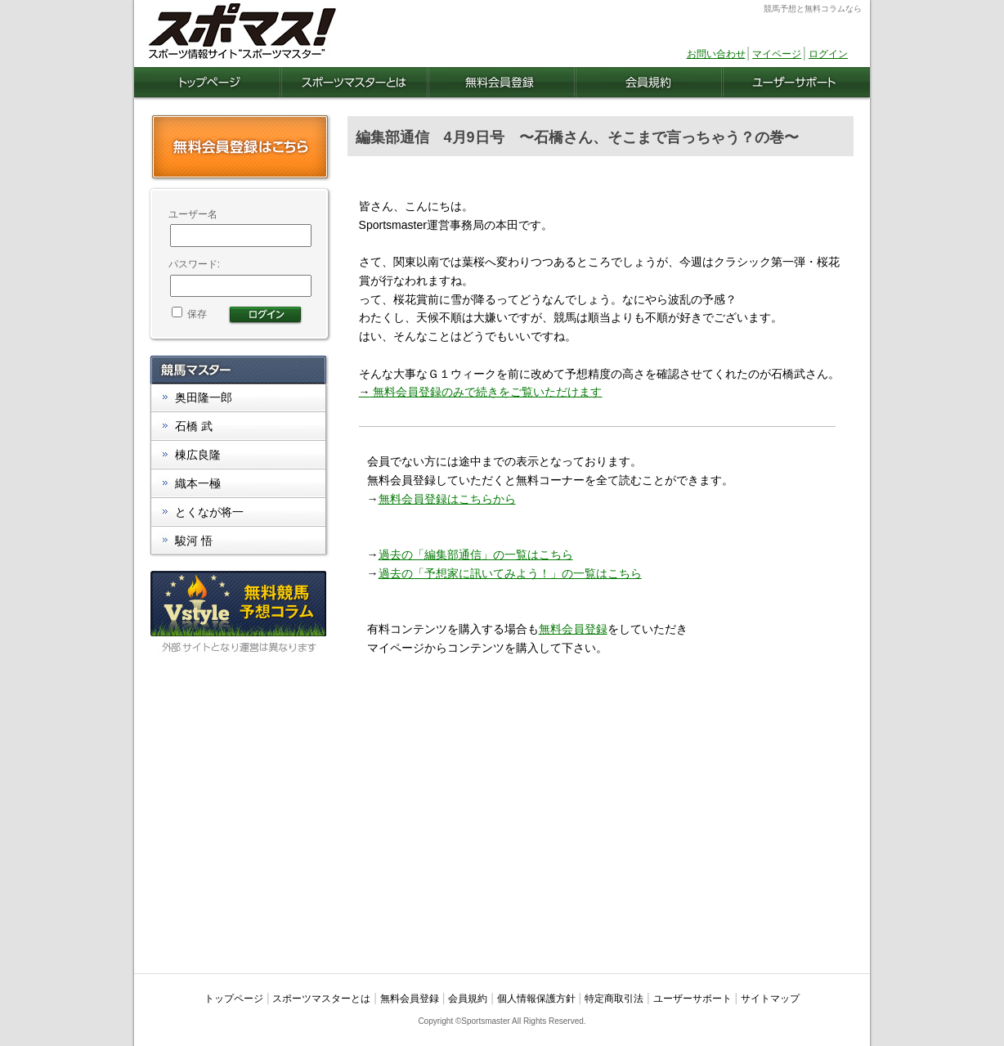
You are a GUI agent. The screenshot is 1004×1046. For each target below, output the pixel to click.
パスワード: (194, 264)
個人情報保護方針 (536, 998)
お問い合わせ (716, 54)
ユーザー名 (192, 214)
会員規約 (467, 998)
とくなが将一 (209, 512)
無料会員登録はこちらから (447, 498)
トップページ (233, 998)
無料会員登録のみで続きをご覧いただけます (481, 391)
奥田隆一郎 (203, 397)
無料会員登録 (573, 628)
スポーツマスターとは (321, 998)
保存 (189, 314)
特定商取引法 (614, 998)
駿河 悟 (194, 540)
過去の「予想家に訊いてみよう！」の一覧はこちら (510, 573)
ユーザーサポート (692, 998)
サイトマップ (770, 998)
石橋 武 (194, 426)
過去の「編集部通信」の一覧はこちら (476, 554)
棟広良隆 (198, 454)
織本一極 (198, 483)
